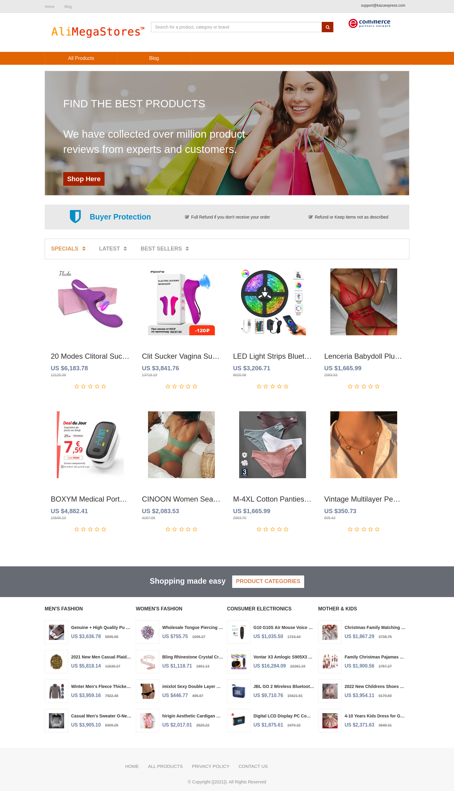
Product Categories (268, 581)
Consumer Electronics (259, 608)
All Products (165, 766)
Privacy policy (210, 766)
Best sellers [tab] (166, 249)
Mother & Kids (337, 608)
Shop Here (84, 179)
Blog (68, 7)
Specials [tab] (69, 249)
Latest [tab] (114, 249)
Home (132, 766)
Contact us (253, 766)
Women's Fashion (159, 608)
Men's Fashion (64, 608)
